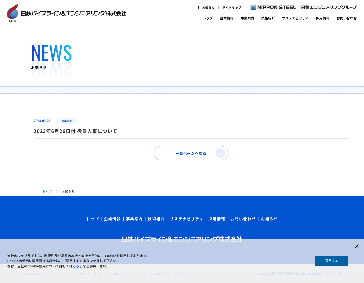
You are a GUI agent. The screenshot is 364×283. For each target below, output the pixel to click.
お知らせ (208, 7)
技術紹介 (268, 18)
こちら (78, 266)
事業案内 (247, 18)
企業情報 (226, 18)
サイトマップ (231, 7)
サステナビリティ (295, 18)
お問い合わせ (347, 18)
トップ (208, 18)
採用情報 (322, 18)
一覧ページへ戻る (191, 153)
